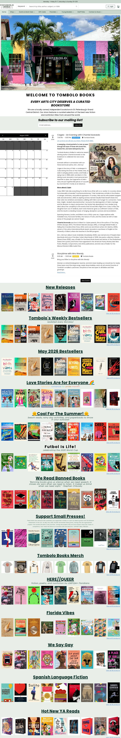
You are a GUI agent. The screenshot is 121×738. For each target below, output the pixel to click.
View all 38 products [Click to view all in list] (113, 671)
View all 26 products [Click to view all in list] (113, 409)
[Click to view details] (7, 302)
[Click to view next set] (117, 302)
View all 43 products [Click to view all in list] (113, 512)
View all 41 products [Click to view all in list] (113, 549)
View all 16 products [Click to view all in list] (113, 443)
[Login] (110, 6)
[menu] (60, 12)
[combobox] (22, 6)
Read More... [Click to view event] (61, 272)
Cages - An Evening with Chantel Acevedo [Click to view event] (78, 134)
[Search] (77, 6)
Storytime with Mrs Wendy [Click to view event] (70, 253)
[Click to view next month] (45, 135)
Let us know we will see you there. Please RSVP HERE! (75, 141)
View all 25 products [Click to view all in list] (113, 314)
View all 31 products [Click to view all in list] (113, 638)
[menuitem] (4, 12)
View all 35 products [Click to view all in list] (113, 705)
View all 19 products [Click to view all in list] (113, 575)
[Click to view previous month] (2, 135)
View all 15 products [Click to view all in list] (113, 345)
